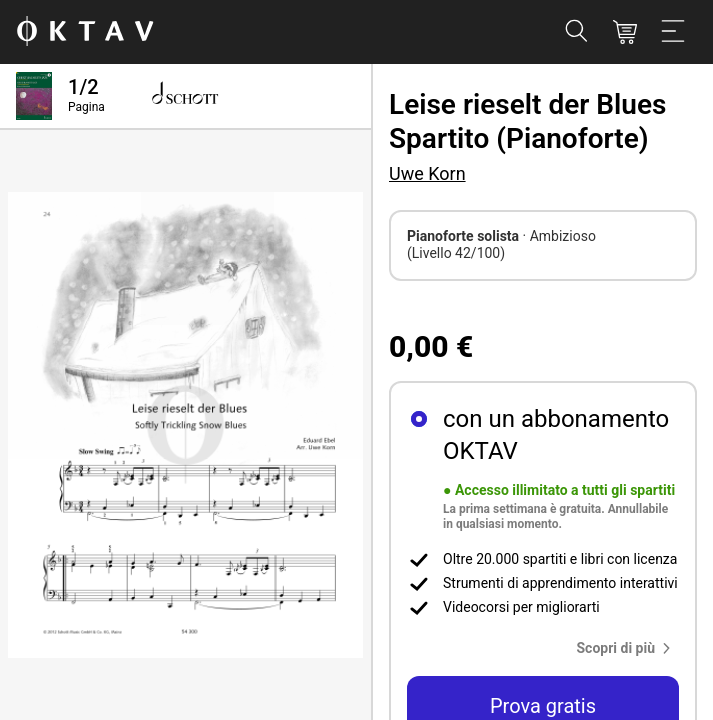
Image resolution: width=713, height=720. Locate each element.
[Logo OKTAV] (85, 32)
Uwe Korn (427, 173)
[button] (628, 648)
